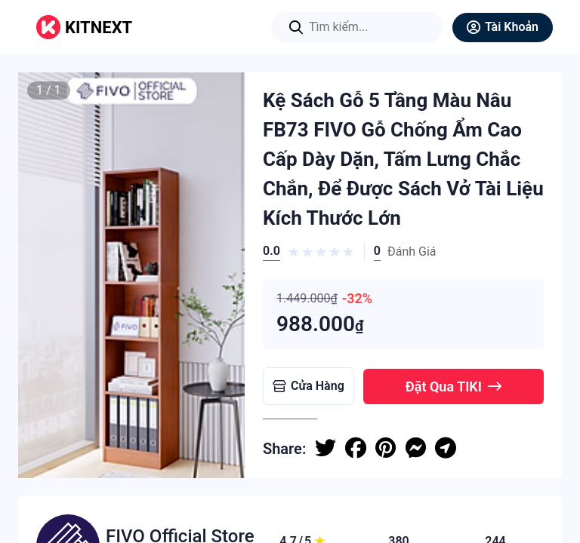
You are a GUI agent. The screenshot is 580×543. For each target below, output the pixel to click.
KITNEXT (98, 27)
